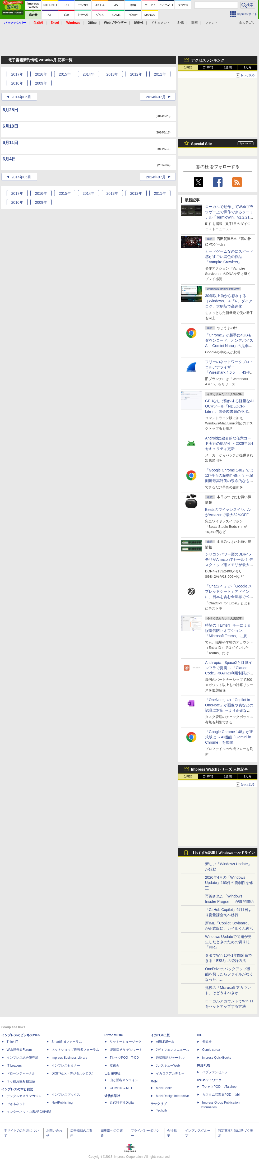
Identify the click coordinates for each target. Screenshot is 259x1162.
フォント (211, 23)
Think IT (12, 1042)
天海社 (207, 1042)
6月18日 (10, 126)
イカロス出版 (160, 1035)
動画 (194, 23)
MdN (154, 1081)
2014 (88, 74)
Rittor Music (113, 1035)
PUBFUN (203, 1065)
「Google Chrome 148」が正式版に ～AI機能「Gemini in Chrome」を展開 (229, 737)
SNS (180, 23)
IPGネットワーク (209, 1080)
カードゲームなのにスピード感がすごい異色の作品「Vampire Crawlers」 (229, 256)
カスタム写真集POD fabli (221, 1094)
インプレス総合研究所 (22, 1057)
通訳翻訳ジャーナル (170, 1057)
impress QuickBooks (216, 1057)
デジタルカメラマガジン (24, 1096)
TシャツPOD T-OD (124, 1057)
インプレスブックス (66, 1094)
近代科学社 (112, 1096)
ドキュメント (160, 23)
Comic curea (211, 1050)
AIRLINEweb (165, 1042)
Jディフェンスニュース (172, 1050)
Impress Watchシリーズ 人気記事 (219, 769)
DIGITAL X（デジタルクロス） (73, 1073)
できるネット (16, 1104)
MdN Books (164, 1088)
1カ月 (248, 67)
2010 (17, 83)
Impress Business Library (69, 1057)
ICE (199, 1035)
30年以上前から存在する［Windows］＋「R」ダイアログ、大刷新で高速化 (228, 301)
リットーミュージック (125, 1042)
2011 (160, 74)
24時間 (208, 67)
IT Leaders (14, 1065)
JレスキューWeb (168, 1065)
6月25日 (10, 110)
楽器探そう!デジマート (126, 1050)
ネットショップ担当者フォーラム (75, 1050)
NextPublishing (62, 1102)
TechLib (161, 1110)
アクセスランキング (207, 60)
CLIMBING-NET (121, 1088)
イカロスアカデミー (170, 1073)
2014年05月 (21, 97)
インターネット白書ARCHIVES (29, 1112)
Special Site (201, 144)
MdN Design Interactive (172, 1096)
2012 (136, 74)
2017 (17, 74)
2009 (41, 83)
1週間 (228, 67)
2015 (65, 74)
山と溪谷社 (112, 1073)
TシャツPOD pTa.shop (219, 1087)
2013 (112, 74)
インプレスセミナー (66, 1065)
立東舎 (114, 1065)
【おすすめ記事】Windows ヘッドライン (223, 853)
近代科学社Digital (122, 1102)
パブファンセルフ (215, 1072)
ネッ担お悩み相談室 (21, 1081)
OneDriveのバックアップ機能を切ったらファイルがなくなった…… (229, 974)
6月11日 (10, 142)
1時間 (188, 67)
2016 (41, 74)
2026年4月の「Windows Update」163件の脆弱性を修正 (229, 882)
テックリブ (158, 1104)
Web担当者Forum (19, 1050)
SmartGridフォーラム (67, 1042)
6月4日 (9, 159)
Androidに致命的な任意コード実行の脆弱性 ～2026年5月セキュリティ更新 (229, 443)
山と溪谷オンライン (124, 1080)
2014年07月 (156, 97)
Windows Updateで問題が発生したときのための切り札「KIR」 (228, 941)
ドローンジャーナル (21, 1073)
